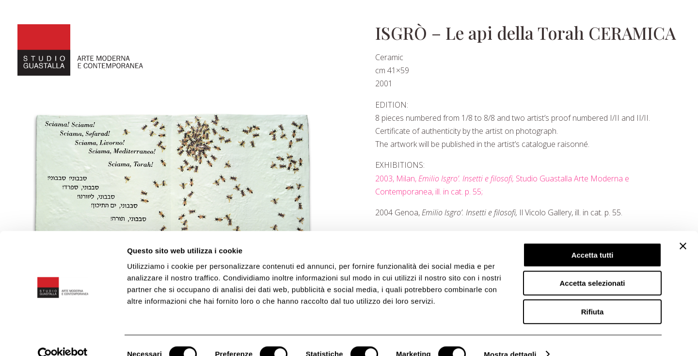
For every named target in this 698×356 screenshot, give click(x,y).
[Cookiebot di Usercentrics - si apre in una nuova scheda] (62, 337)
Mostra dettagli (510, 337)
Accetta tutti (592, 237)
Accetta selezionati (592, 266)
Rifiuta (592, 294)
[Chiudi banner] (683, 228)
